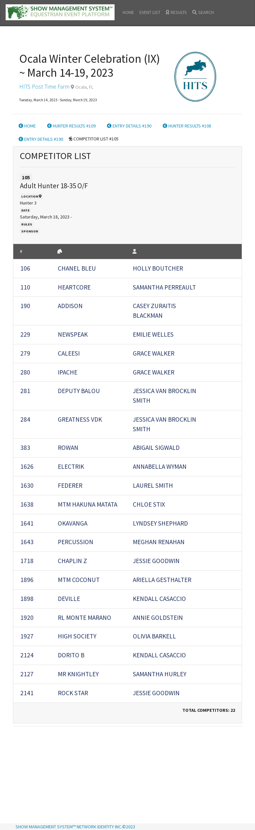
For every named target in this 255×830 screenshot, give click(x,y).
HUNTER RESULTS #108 (187, 126)
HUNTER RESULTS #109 (71, 126)
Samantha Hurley (159, 674)
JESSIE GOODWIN (156, 561)
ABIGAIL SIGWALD (156, 448)
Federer (70, 485)
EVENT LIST (149, 12)
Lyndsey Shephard (160, 523)
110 (25, 287)
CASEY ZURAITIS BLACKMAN (154, 310)
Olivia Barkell (154, 636)
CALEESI (69, 353)
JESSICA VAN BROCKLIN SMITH (164, 395)
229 (25, 334)
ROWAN (68, 448)
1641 (27, 523)
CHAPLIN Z (72, 561)
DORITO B (71, 655)
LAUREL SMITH (153, 485)
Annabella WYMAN (160, 466)
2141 (27, 693)
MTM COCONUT (79, 580)
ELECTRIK (71, 466)
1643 (27, 542)
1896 (27, 580)
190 (25, 306)
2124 (27, 655)
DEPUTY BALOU (79, 391)
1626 (27, 466)
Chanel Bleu (77, 268)
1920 (27, 618)
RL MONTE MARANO (84, 618)
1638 (27, 504)
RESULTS (176, 12)
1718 (27, 561)
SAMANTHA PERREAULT (164, 287)
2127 (27, 674)
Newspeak (73, 334)
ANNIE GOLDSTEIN (158, 618)
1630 (27, 485)
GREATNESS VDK (80, 419)
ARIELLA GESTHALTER (162, 580)
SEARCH (203, 12)
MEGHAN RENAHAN (159, 542)
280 (25, 372)
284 (25, 419)
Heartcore (74, 287)
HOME (128, 12)
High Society (77, 636)
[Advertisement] (127, 775)
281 (25, 391)
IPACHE (67, 372)
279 (25, 353)
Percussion (75, 542)
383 (25, 448)
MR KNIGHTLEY (78, 674)
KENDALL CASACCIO (159, 599)
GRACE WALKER (153, 353)
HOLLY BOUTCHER (158, 268)
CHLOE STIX (149, 504)
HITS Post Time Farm (44, 86)
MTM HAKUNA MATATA (87, 504)
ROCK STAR (73, 693)
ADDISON (70, 306)
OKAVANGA (72, 523)
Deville (69, 599)
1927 (27, 636)
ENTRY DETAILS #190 (129, 126)
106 (25, 268)
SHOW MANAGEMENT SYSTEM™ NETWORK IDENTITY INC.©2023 (75, 827)
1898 (27, 599)
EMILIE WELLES (153, 334)
